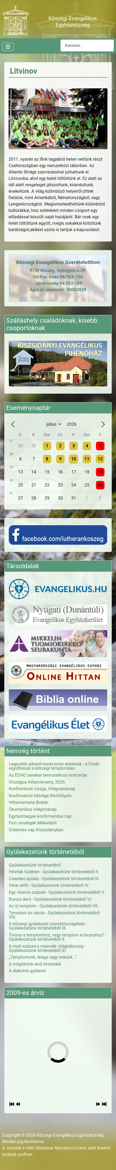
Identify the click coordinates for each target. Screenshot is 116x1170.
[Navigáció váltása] (8, 47)
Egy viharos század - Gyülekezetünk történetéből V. (57, 892)
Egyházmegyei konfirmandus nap (40, 816)
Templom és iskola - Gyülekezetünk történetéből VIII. (54, 915)
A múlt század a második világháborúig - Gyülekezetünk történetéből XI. (47, 948)
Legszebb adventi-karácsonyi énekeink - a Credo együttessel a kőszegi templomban (54, 766)
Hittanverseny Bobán (28, 802)
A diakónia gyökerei (27, 970)
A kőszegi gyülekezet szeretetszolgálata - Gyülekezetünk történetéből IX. (48, 926)
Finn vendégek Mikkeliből (33, 822)
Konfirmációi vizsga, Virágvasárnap (42, 788)
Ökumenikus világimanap (33, 809)
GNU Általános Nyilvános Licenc (56, 1148)
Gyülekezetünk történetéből (35, 865)
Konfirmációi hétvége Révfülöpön (40, 795)
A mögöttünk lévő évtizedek (35, 964)
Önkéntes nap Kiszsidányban (36, 829)
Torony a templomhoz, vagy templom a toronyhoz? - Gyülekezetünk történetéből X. (58, 937)
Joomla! (13, 1148)
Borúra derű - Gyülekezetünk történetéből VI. (50, 899)
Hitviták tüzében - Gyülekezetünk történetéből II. (54, 871)
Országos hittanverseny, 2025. (37, 782)
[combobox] (87, 45)
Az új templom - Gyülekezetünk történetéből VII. (54, 905)
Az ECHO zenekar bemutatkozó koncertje (48, 775)
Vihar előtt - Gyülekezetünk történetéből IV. (49, 885)
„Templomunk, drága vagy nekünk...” (43, 957)
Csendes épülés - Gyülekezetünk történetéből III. (54, 878)
